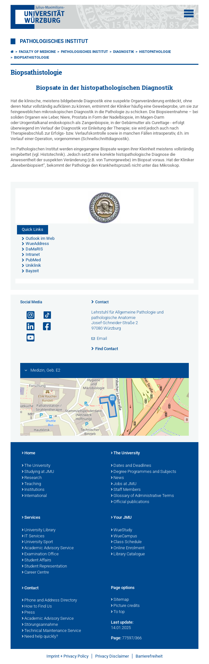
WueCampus (124, 536)
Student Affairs (36, 560)
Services (31, 518)
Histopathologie (155, 52)
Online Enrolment (128, 548)
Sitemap (120, 600)
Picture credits (125, 606)
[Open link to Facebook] (44, 326)
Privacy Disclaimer (112, 656)
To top (118, 612)
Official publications (130, 502)
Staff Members (126, 490)
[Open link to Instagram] (28, 315)
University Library (38, 530)
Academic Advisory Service (48, 548)
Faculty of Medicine (37, 52)
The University (36, 466)
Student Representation (44, 566)
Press (28, 613)
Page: (116, 637)
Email (102, 338)
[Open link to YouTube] (28, 337)
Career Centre (35, 573)
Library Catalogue (128, 554)
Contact (102, 302)
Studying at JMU (38, 472)
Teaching (31, 484)
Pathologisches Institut (54, 41)
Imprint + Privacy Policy (67, 656)
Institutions (33, 490)
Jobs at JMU (124, 484)
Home (28, 453)
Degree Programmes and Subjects (143, 472)
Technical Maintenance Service (51, 631)
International (34, 496)
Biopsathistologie (31, 57)
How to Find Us (37, 606)
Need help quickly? (40, 637)
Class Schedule (126, 542)
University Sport (37, 542)
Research (32, 478)
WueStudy (121, 530)
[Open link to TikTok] (44, 315)
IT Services (33, 536)
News (117, 478)
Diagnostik (123, 52)
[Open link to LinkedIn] (28, 326)
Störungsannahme (40, 625)
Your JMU (121, 518)
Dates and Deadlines (131, 466)
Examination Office (40, 554)
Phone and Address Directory (49, 600)
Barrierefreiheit (149, 656)
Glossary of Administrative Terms (142, 496)
